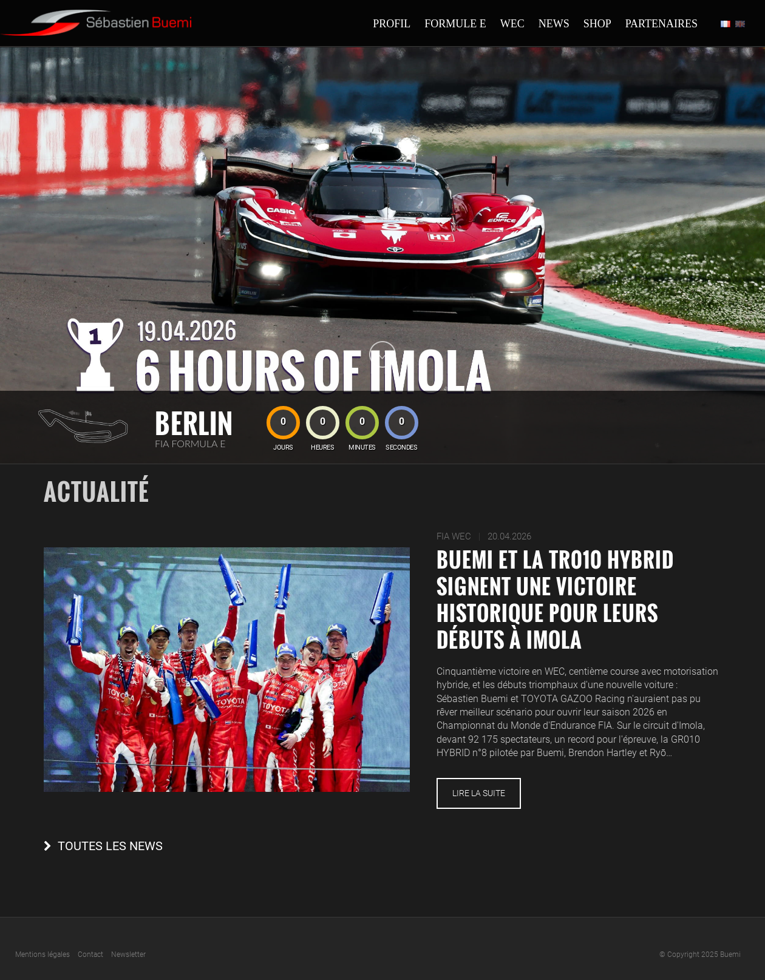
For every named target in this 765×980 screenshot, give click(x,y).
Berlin (194, 423)
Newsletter (128, 954)
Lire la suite (478, 793)
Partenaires (661, 24)
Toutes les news (110, 846)
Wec (512, 24)
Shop (597, 24)
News (554, 24)
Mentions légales (42, 954)
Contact (90, 954)
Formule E (455, 24)
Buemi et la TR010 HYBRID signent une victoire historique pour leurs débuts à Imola (555, 599)
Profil (391, 24)
